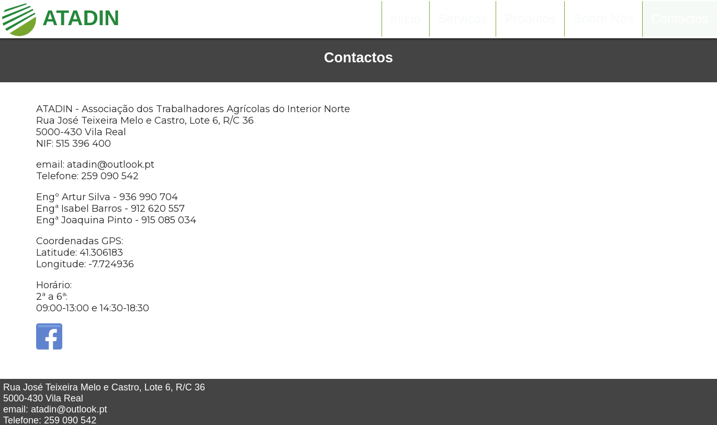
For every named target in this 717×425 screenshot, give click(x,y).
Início (405, 19)
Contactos (680, 19)
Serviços (463, 19)
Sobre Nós (604, 19)
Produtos (530, 19)
